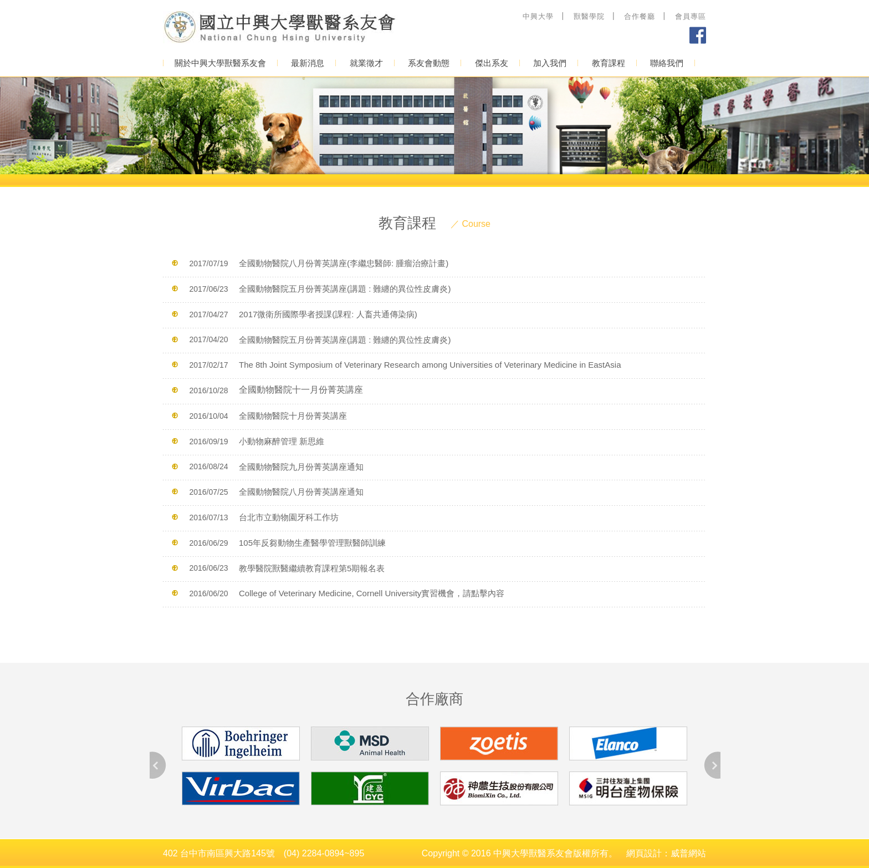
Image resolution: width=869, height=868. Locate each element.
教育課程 (608, 63)
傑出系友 (491, 63)
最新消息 (307, 63)
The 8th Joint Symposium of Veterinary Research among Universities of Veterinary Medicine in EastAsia (430, 364)
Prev (158, 765)
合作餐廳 (639, 16)
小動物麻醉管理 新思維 (281, 441)
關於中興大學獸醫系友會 (220, 63)
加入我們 (549, 63)
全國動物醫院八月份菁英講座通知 (301, 491)
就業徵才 (366, 63)
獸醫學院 (589, 16)
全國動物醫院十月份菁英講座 (293, 415)
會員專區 (690, 16)
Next (711, 765)
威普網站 (688, 853)
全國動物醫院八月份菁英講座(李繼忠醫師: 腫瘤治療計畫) (343, 263)
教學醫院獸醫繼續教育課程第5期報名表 (312, 567)
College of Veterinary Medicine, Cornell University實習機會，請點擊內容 (371, 593)
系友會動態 (428, 63)
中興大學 (538, 16)
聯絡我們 (666, 63)
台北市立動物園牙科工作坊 (289, 517)
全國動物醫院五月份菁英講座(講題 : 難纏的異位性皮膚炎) (345, 288)
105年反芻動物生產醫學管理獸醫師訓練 (312, 542)
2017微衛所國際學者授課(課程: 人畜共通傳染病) (328, 314)
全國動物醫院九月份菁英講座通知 (301, 466)
